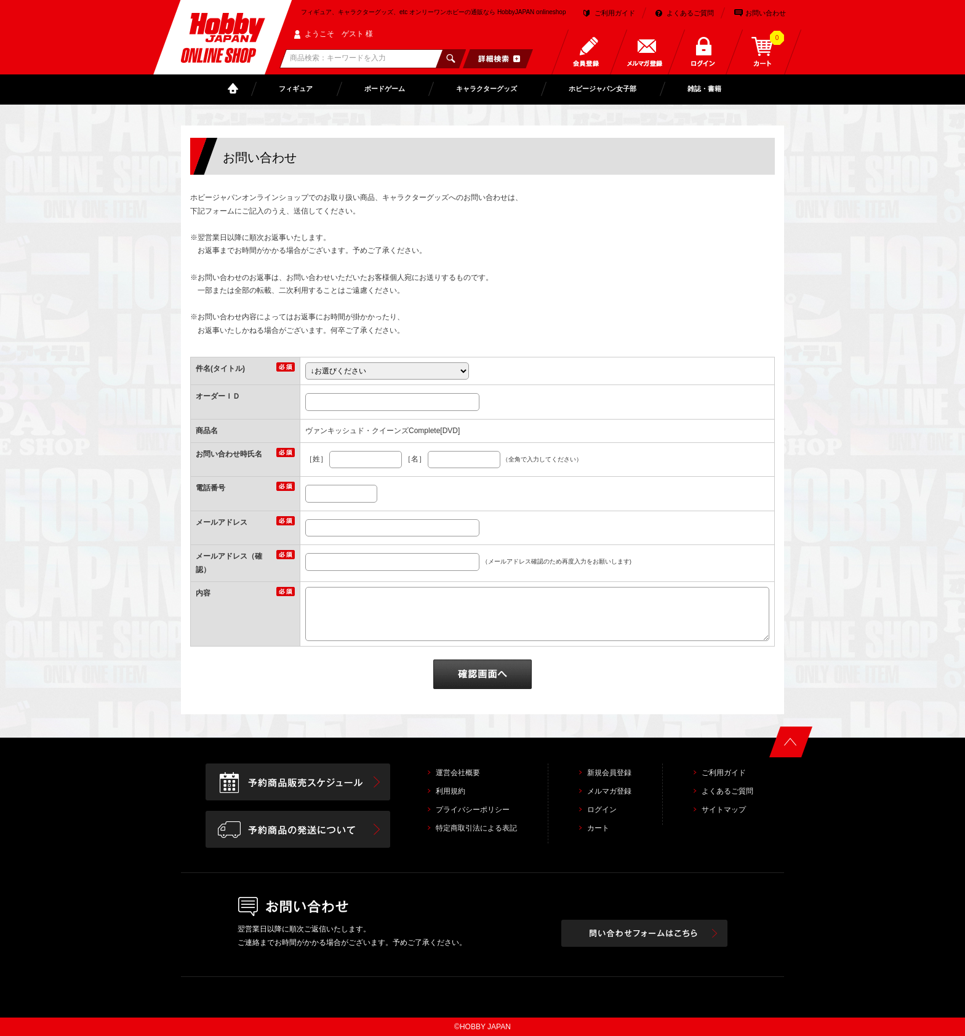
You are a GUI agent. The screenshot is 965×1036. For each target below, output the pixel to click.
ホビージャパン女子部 (602, 88)
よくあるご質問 (690, 13)
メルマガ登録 (609, 791)
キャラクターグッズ (486, 88)
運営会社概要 (458, 772)
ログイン (602, 809)
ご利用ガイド (615, 13)
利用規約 (450, 791)
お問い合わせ (765, 13)
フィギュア (296, 88)
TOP (235, 89)
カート (598, 828)
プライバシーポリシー (473, 809)
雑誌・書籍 (704, 88)
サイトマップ (724, 809)
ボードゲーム (384, 88)
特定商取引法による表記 (476, 828)
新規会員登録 (609, 772)
